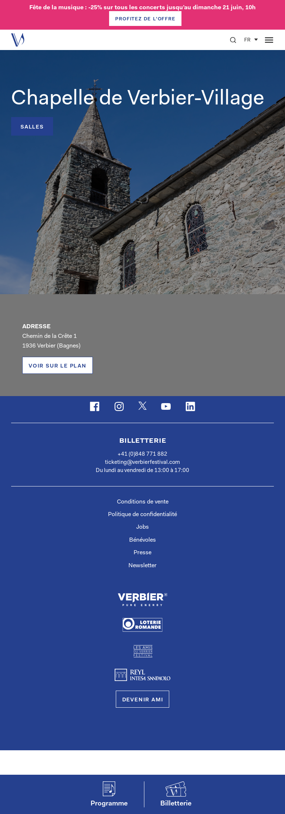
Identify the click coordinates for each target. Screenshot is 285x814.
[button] (233, 40)
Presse (142, 553)
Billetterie (142, 440)
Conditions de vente (142, 502)
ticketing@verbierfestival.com (142, 462)
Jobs (142, 527)
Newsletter (142, 566)
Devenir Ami (142, 700)
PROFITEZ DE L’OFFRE (145, 19)
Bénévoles (142, 540)
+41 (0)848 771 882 (142, 454)
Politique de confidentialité (142, 515)
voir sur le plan (57, 366)
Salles (32, 127)
